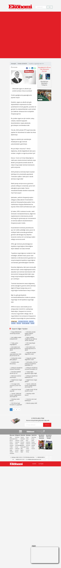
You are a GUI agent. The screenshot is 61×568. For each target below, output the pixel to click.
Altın (11, 437)
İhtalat (22, 443)
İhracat (22, 442)
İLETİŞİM (41, 464)
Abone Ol (47, 424)
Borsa (11, 440)
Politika (22, 445)
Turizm (33, 448)
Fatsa (27, 447)
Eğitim (22, 450)
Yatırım (11, 451)
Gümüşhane (18, 445)
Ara (49, 7)
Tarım (32, 447)
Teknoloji (33, 437)
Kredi (22, 440)
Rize (16, 439)
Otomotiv (33, 443)
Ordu (16, 443)
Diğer (11, 450)
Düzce (16, 451)
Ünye (27, 437)
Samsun (17, 442)
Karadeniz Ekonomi (23, 321)
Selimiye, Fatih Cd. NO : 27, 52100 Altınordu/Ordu (21, 457)
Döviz (11, 442)
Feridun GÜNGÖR (22, 63)
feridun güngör (25, 323)
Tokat (27, 448)
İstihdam (12, 453)
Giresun (17, 437)
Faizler (11, 443)
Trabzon (17, 440)
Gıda (32, 440)
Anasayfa (13, 63)
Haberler (31, 321)
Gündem (13, 323)
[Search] (40, 7)
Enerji (32, 439)
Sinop (16, 447)
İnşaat (33, 442)
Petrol (11, 448)
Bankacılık (12, 439)
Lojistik (33, 445)
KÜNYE (34, 464)
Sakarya (17, 448)
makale (32, 323)
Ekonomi (19, 323)
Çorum (16, 450)
